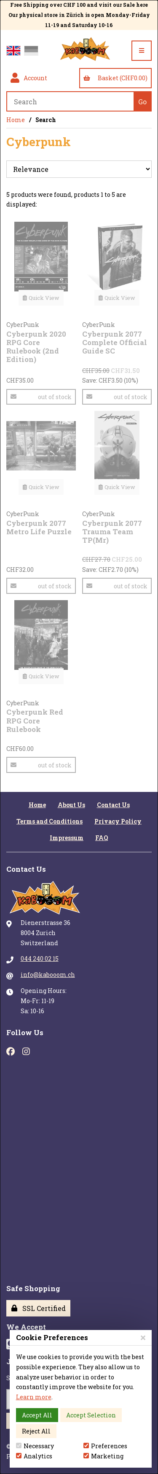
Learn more (33, 1397)
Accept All (37, 1415)
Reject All (36, 1431)
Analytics (34, 1456)
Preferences (105, 1446)
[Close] (143, 1337)
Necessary (35, 1446)
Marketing (103, 1456)
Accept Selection (91, 1415)
